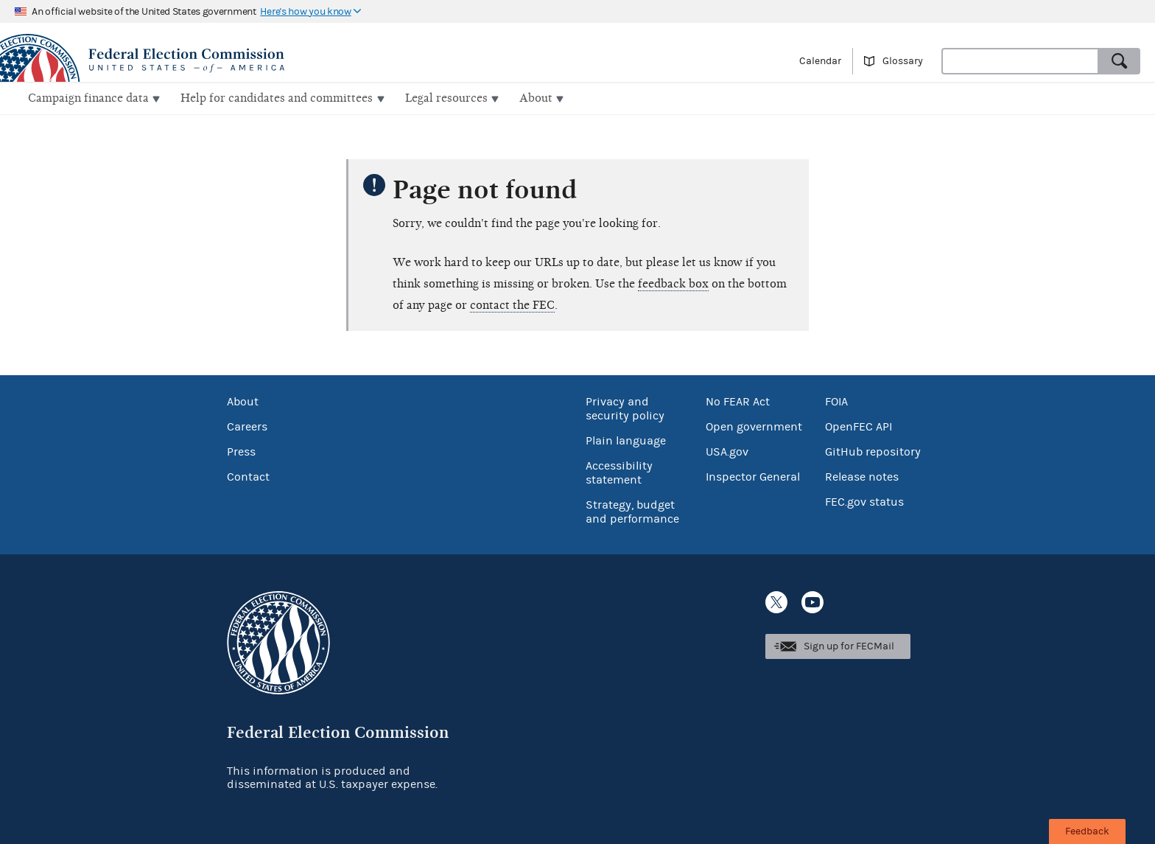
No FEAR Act (738, 400)
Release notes (862, 475)
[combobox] (1020, 61)
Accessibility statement (619, 471)
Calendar (820, 61)
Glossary (902, 61)
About (243, 400)
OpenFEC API (858, 425)
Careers (247, 425)
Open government (754, 425)
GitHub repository (873, 450)
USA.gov (727, 450)
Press (241, 450)
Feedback (1087, 831)
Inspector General (753, 475)
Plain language (626, 439)
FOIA (836, 400)
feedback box (673, 282)
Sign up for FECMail (849, 645)
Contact (248, 475)
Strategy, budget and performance (632, 510)
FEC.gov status (864, 500)
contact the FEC (512, 303)
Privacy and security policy (625, 407)
